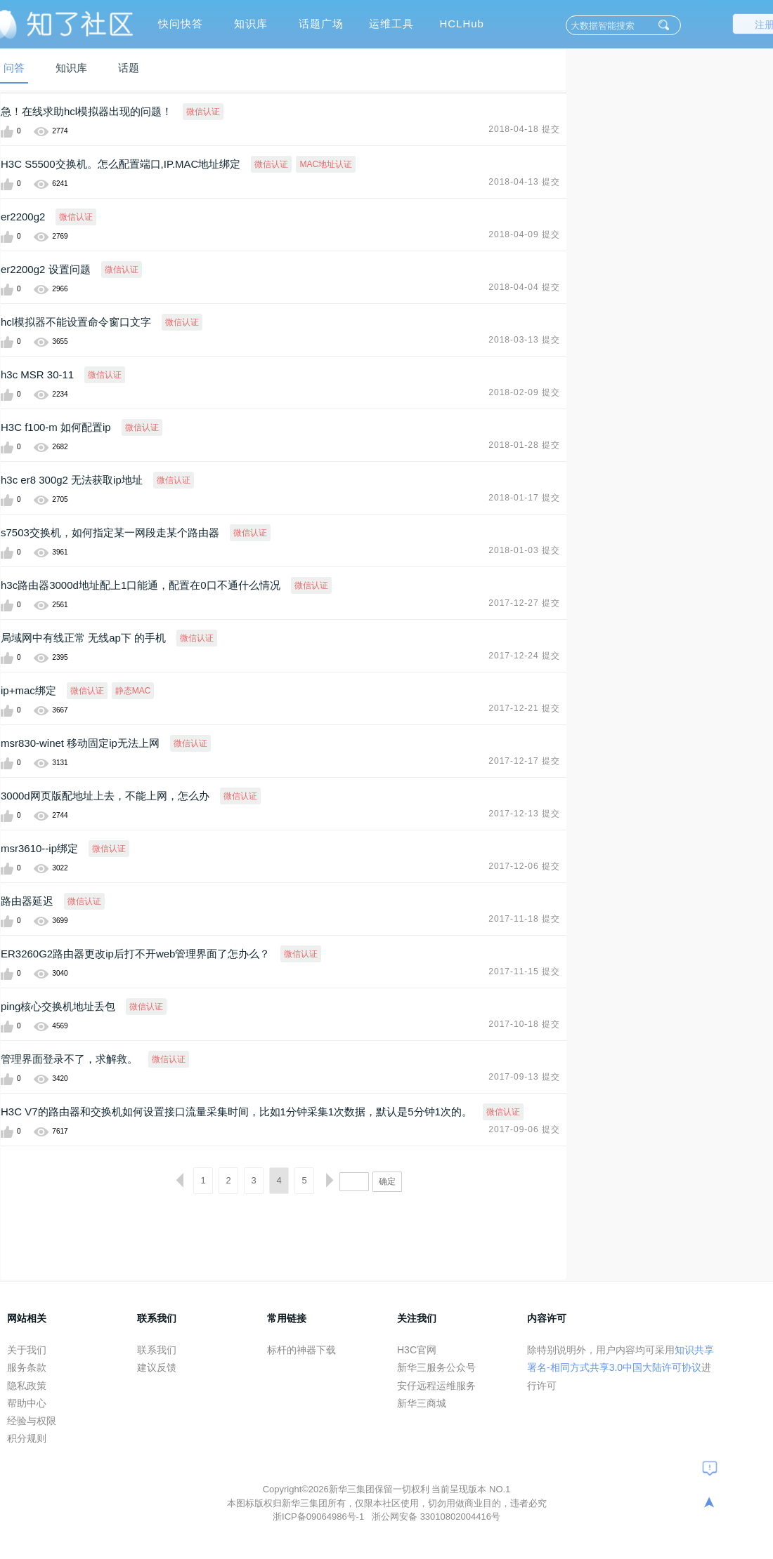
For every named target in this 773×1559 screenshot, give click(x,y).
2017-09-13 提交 (524, 1077)
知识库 (251, 23)
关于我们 (26, 1349)
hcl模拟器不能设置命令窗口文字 (76, 322)
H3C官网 (416, 1349)
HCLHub (461, 23)
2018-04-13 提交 (524, 182)
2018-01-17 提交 (524, 498)
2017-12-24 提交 (524, 656)
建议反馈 (156, 1367)
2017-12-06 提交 (524, 866)
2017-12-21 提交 (524, 708)
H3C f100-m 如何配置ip (56, 427)
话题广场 (321, 23)
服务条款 (26, 1367)
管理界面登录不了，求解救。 (69, 1059)
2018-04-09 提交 (524, 234)
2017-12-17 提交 (524, 761)
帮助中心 (26, 1403)
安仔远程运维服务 (436, 1385)
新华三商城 (421, 1403)
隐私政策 (26, 1385)
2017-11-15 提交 (524, 971)
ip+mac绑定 (28, 690)
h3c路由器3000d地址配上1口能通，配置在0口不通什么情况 (140, 585)
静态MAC (133, 691)
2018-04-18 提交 (524, 129)
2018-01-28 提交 (524, 445)
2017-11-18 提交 (524, 919)
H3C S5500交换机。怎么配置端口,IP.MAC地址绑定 (120, 164)
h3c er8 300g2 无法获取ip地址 (72, 480)
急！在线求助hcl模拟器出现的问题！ (86, 111)
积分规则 (26, 1438)
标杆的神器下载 (301, 1349)
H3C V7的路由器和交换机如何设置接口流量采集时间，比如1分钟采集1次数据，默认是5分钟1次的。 (236, 1111)
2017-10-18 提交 (524, 1024)
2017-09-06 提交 (524, 1129)
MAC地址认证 (325, 164)
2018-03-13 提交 (524, 340)
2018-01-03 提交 (524, 550)
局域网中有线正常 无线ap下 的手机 (83, 638)
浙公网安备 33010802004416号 (436, 1516)
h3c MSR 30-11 (37, 374)
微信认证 (203, 112)
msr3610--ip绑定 (39, 848)
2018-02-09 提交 (524, 392)
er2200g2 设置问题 (46, 269)
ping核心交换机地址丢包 (58, 1006)
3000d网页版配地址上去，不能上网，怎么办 (105, 796)
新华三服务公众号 (436, 1367)
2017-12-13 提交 (524, 813)
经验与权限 (31, 1420)
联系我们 (156, 1349)
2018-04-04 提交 (524, 287)
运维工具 (391, 23)
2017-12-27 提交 (524, 603)
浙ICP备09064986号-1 (320, 1516)
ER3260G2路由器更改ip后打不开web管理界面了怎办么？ (135, 954)
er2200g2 (23, 217)
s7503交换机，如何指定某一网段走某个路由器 (110, 532)
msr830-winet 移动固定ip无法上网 (80, 743)
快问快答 (180, 23)
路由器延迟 (27, 901)
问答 (14, 68)
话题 (128, 68)
